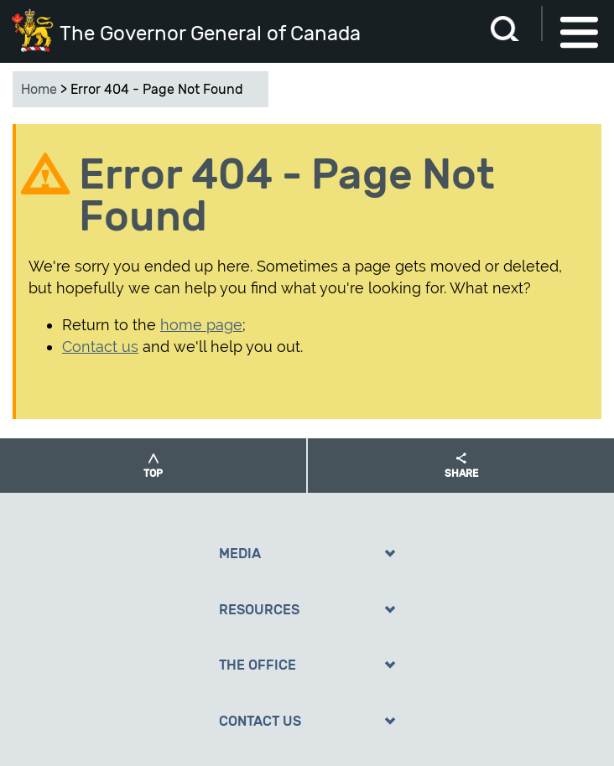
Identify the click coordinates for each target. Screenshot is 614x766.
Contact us (100, 346)
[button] (153, 465)
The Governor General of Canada (210, 33)
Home (39, 89)
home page (201, 325)
